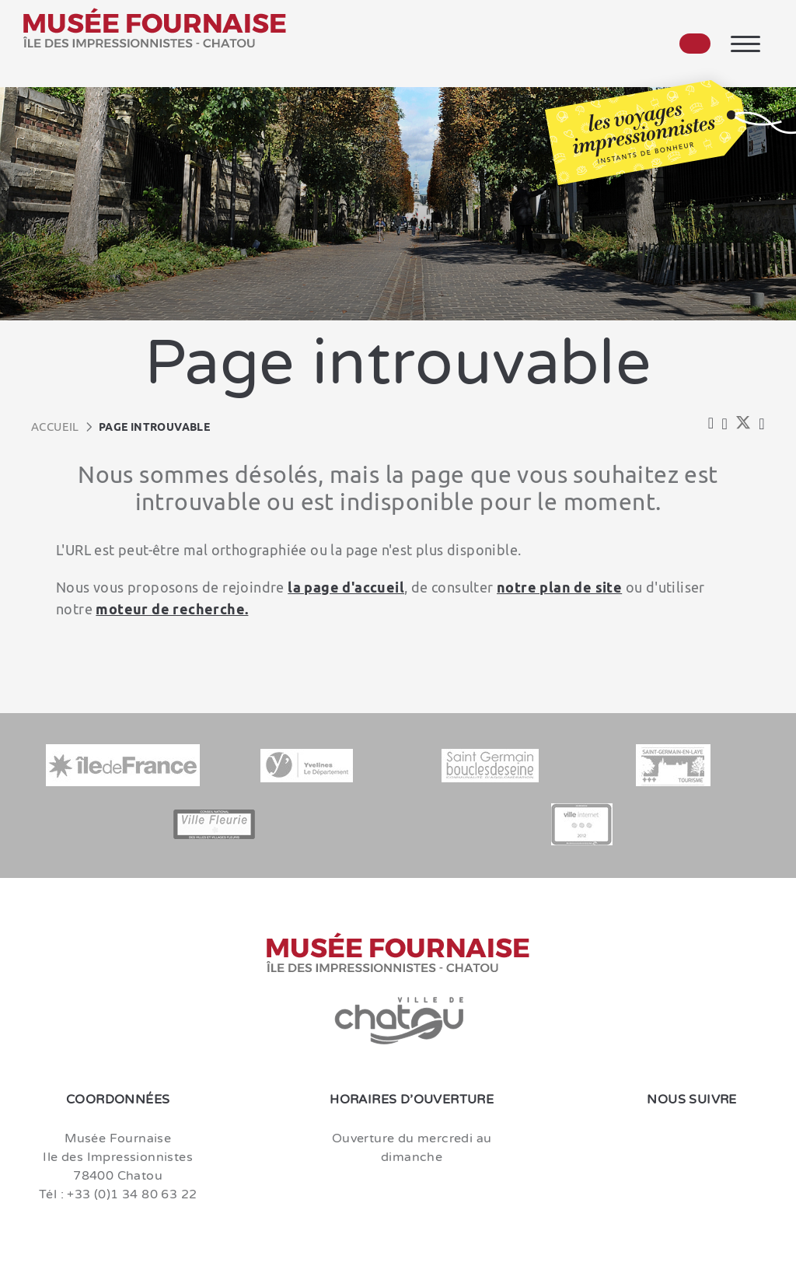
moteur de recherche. (172, 609)
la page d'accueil (346, 587)
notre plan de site (559, 587)
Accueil (55, 426)
